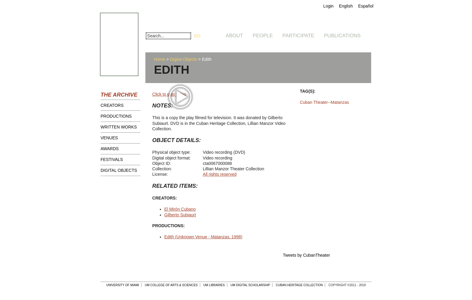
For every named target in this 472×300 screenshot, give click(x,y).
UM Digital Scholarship (250, 285)
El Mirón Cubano (180, 209)
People (263, 36)
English (346, 6)
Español (366, 6)
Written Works (119, 127)
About (234, 36)
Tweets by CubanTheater (306, 255)
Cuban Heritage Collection (299, 285)
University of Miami (122, 285)
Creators (112, 105)
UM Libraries (214, 285)
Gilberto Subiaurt (180, 214)
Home (159, 59)
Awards (110, 148)
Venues (109, 137)
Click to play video (169, 94)
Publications (342, 36)
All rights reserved (220, 174)
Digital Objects (119, 170)
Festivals (112, 159)
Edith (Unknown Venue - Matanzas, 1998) (203, 236)
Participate (298, 36)
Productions (116, 116)
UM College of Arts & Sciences (171, 285)
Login (328, 6)
